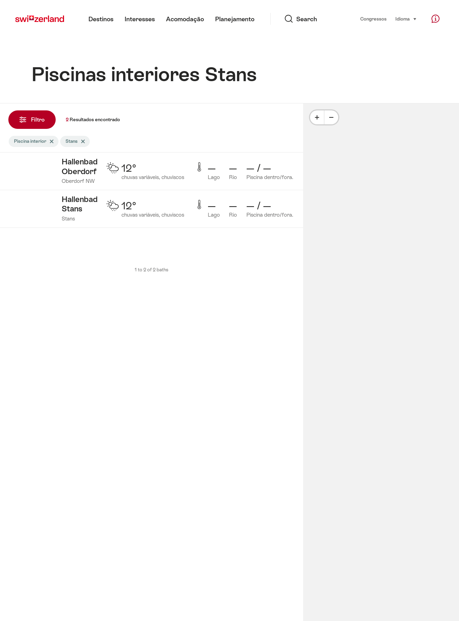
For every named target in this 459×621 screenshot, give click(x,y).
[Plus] (317, 117)
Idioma (406, 18)
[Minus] (331, 117)
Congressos (373, 19)
